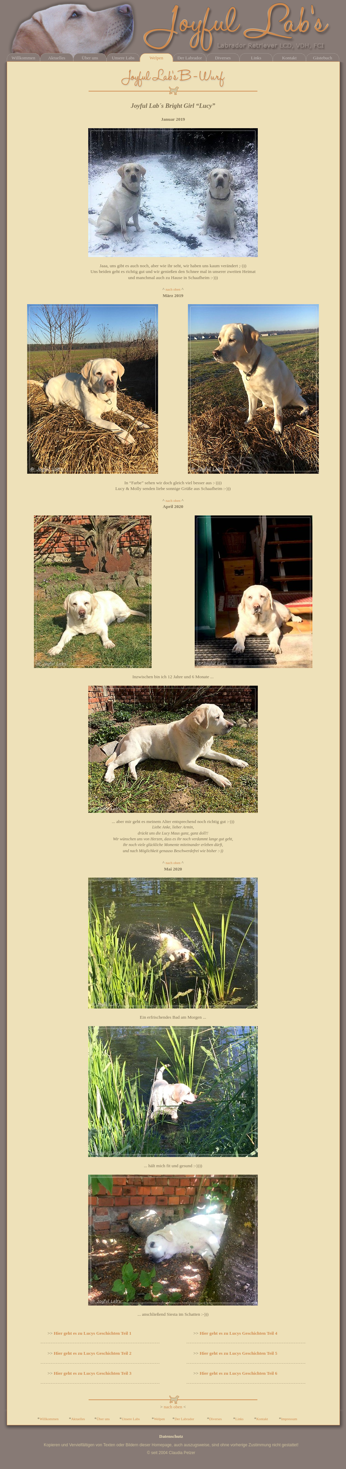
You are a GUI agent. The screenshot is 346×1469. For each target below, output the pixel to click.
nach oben (173, 289)
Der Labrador (189, 57)
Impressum (289, 1419)
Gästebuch (322, 57)
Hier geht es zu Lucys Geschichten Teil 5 (238, 1353)
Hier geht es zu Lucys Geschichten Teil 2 (92, 1353)
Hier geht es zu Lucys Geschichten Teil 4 (238, 1333)
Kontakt (289, 57)
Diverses (223, 57)
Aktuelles (56, 57)
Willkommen (23, 57)
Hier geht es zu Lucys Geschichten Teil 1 (92, 1333)
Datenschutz (171, 1436)
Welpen (156, 57)
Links (256, 57)
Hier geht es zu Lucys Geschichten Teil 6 (238, 1373)
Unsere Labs (123, 57)
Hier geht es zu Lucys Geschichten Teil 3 (92, 1373)
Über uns (90, 57)
